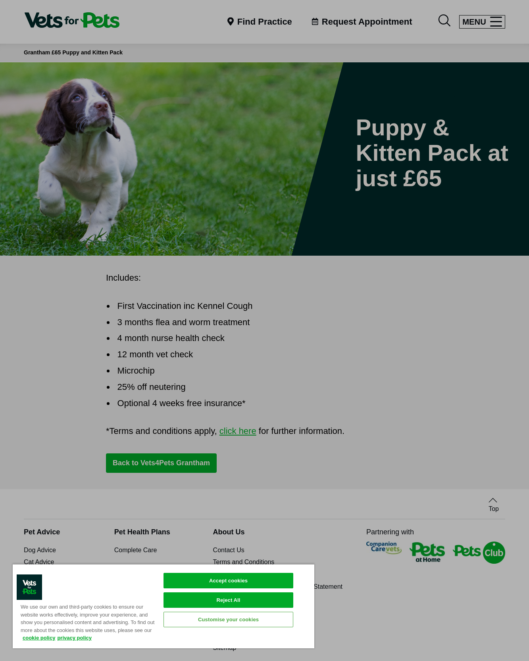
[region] (163, 606)
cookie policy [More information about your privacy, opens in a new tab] (39, 638)
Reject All (228, 600)
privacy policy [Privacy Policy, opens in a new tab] (74, 638)
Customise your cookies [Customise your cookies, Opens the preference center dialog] (228, 619)
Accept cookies (228, 581)
